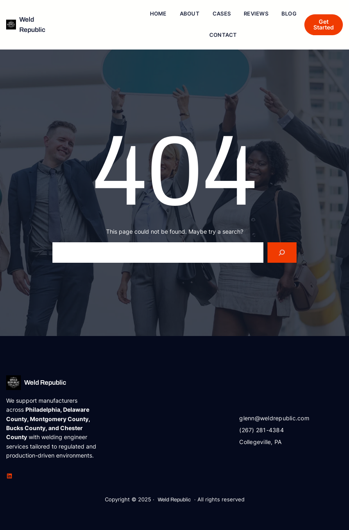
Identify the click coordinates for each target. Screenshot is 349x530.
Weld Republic (45, 382)
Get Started (323, 24)
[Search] (282, 252)
